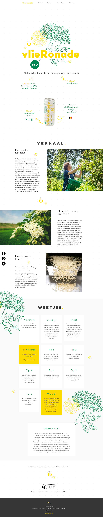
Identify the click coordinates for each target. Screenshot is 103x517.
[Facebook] (4, 253)
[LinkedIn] (4, 264)
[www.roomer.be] (49, 513)
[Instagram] (4, 258)
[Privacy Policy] (49, 511)
